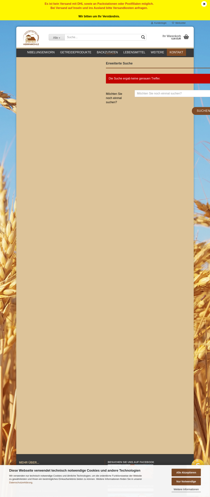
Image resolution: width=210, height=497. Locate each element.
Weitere (157, 52)
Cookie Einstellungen (32, 415)
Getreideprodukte (75, 52)
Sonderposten (31, 102)
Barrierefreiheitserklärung (35, 410)
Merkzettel (178, 23)
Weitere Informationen (186, 489)
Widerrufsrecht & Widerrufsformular (42, 387)
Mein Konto (115, 434)
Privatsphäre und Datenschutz (38, 398)
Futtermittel (29, 94)
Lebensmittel (134, 52)
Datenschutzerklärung (20, 482)
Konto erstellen (32, 151)
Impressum (26, 375)
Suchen (176, 118)
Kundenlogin (158, 23)
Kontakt (176, 52)
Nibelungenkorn (41, 52)
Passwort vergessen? (36, 157)
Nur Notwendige (186, 481)
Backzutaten (107, 52)
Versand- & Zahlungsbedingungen (41, 381)
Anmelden (46, 143)
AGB (22, 392)
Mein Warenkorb (118, 439)
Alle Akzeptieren (186, 472)
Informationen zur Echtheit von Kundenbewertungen (53, 404)
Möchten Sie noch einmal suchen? (87, 106)
